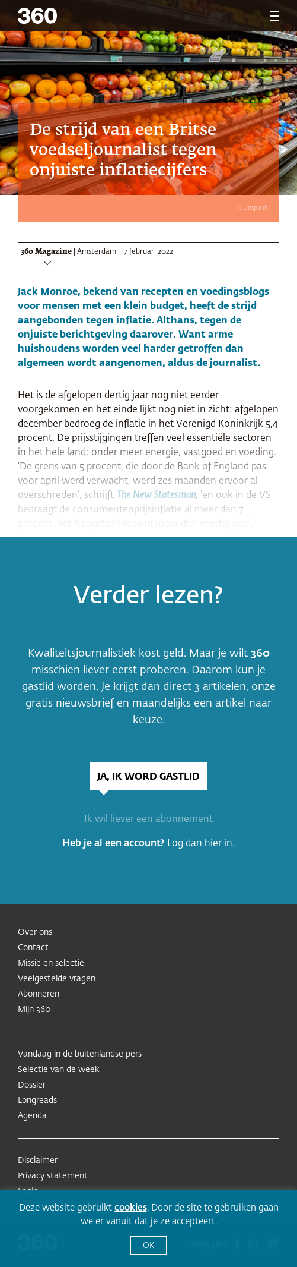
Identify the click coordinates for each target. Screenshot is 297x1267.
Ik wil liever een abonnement (148, 819)
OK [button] (148, 1246)
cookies (130, 1207)
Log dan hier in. (201, 844)
